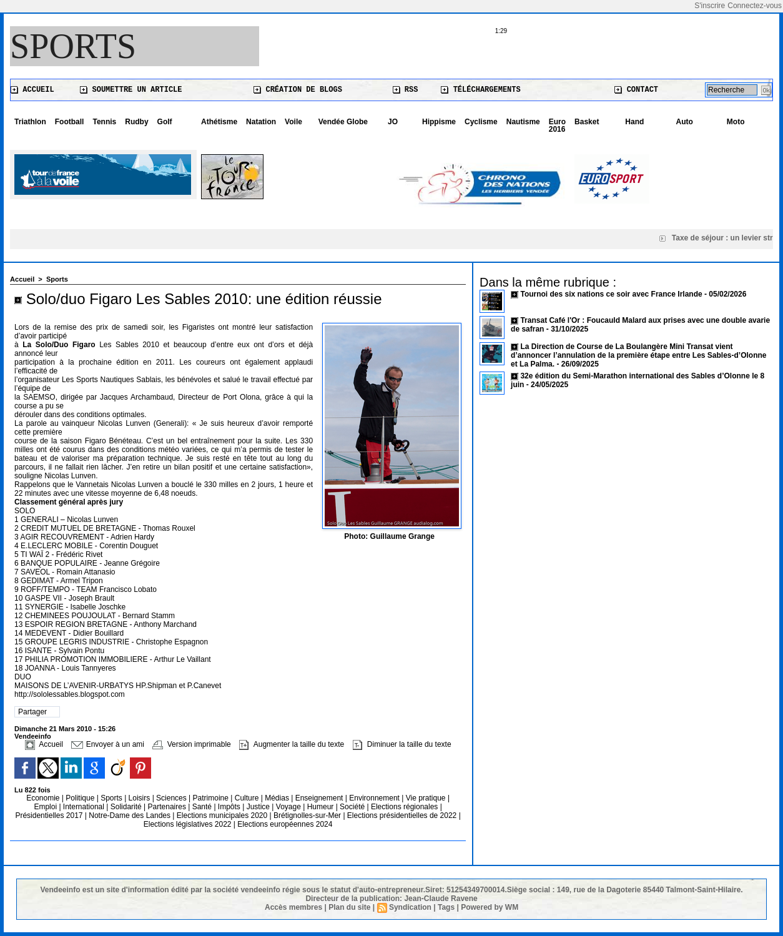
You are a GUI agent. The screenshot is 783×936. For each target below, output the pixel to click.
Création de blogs (298, 90)
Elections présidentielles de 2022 (401, 815)
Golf (164, 121)
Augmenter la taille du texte (291, 744)
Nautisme (523, 121)
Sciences (172, 798)
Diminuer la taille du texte (402, 744)
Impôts (229, 806)
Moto (736, 121)
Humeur (321, 806)
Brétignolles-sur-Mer (308, 815)
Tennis (104, 121)
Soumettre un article (131, 90)
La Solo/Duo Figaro (58, 344)
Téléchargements (480, 90)
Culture (248, 798)
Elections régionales (405, 806)
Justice (259, 806)
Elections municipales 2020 (222, 815)
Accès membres (293, 907)
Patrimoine (212, 798)
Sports (73, 46)
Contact (636, 90)
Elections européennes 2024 (284, 824)
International (84, 806)
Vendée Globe (343, 121)
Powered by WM (489, 907)
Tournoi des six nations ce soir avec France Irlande (612, 294)
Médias (278, 798)
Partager (32, 711)
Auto (684, 121)
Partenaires (168, 806)
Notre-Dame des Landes (130, 815)
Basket (586, 121)
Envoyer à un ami (107, 744)
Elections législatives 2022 (188, 824)
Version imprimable (191, 744)
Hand (634, 121)
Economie (44, 798)
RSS (405, 90)
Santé (203, 806)
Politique (81, 798)
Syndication (410, 907)
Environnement (374, 798)
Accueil (32, 90)
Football (69, 121)
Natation (261, 121)
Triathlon (30, 121)
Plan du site (349, 907)
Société (352, 806)
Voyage (288, 806)
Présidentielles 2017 (49, 815)
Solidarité (127, 806)
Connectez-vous (754, 5)
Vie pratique (427, 798)
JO (393, 121)
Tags (446, 907)
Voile (293, 121)
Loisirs (140, 798)
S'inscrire (709, 5)
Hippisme (439, 121)
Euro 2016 (557, 125)
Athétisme (219, 121)
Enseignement (320, 798)
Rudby (136, 121)
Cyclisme (481, 121)
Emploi (46, 806)
